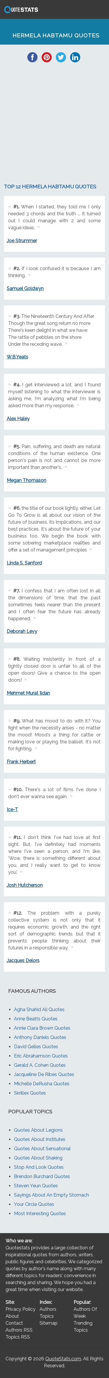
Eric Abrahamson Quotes (41, 1056)
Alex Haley (18, 418)
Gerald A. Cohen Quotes (40, 1065)
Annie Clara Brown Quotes (42, 1028)
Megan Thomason (26, 480)
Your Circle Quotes (34, 1204)
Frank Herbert (21, 761)
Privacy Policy (20, 1309)
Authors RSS (19, 1330)
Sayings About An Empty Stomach (51, 1195)
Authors (48, 1309)
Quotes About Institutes (39, 1139)
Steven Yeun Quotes (36, 1185)
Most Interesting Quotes (40, 1213)
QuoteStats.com (63, 1358)
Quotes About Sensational (42, 1148)
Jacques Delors (23, 960)
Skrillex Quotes (30, 1093)
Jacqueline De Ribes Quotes (44, 1074)
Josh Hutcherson (25, 885)
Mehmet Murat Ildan (28, 693)
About (12, 1316)
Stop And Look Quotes (39, 1167)
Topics (47, 1316)
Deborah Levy (22, 631)
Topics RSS (18, 1337)
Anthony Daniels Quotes (40, 1037)
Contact (14, 1323)
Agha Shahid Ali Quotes (39, 1009)
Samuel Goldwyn (25, 288)
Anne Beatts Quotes (36, 1019)
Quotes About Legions (38, 1130)
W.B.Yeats (17, 357)
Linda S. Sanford (24, 563)
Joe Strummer (22, 240)
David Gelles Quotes (36, 1046)
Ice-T (12, 809)
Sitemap (49, 1323)
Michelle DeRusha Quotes (41, 1083)
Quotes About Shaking (38, 1158)
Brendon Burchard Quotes (42, 1176)
